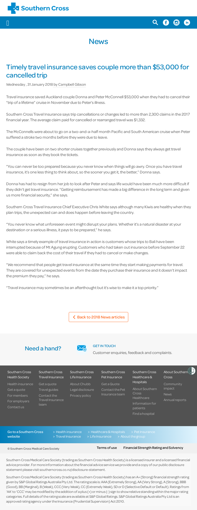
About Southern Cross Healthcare (145, 393)
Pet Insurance (144, 431)
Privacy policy (80, 395)
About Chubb (80, 384)
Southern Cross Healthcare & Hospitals (144, 376)
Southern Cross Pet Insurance (113, 374)
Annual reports (175, 399)
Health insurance (20, 384)
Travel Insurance (68, 436)
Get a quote (16, 389)
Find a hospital (143, 413)
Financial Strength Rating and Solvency (153, 447)
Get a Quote (110, 384)
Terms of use (107, 447)
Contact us (15, 407)
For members (17, 395)
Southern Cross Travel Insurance (51, 374)
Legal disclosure (82, 389)
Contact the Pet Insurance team (113, 391)
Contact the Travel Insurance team (51, 400)
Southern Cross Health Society (19, 374)
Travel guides (48, 389)
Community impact (173, 386)
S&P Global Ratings (103, 496)
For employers (18, 401)
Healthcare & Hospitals (108, 431)
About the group (133, 436)
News (168, 394)
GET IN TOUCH (104, 345)
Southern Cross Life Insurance (82, 374)
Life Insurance (100, 436)
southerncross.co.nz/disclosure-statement (72, 469)
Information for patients (144, 405)
